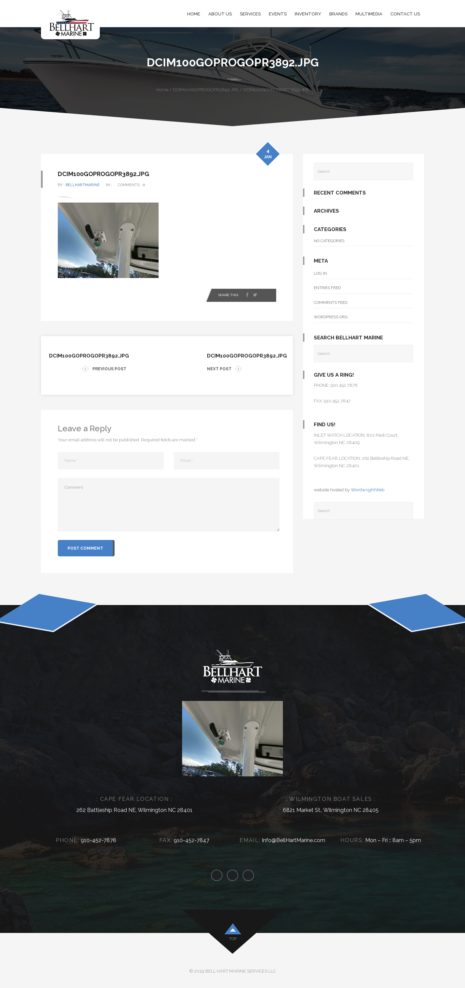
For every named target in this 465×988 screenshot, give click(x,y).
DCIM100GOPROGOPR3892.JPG (206, 89)
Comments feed (330, 302)
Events (278, 13)
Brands (338, 13)
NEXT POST (224, 369)
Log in (320, 273)
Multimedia (368, 13)
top (233, 938)
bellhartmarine (83, 185)
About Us (220, 13)
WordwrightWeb (367, 489)
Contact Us (405, 13)
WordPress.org (331, 317)
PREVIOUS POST (104, 369)
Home (193, 13)
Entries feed (327, 287)
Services (250, 13)
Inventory (308, 13)
